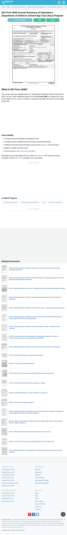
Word (53, 20)
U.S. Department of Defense (10, 202)
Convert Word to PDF (8, 469)
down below (38, 156)
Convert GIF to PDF (8, 477)
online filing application (27, 151)
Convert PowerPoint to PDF (10, 483)
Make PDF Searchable (42, 483)
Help (36, 496)
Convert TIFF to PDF (8, 480)
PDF (39, 20)
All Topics (38, 509)
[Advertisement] (33, 118)
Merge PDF (38, 472)
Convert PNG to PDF (8, 475)
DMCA (37, 498)
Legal (43, 202)
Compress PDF (39, 477)
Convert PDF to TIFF (8, 501)
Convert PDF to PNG (8, 496)
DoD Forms (18, 158)
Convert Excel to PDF (8, 472)
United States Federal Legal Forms (30, 202)
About (37, 493)
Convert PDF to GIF (8, 498)
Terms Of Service (40, 504)
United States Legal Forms (55, 202)
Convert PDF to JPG (8, 493)
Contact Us (38, 506)
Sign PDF (38, 475)
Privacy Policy (39, 501)
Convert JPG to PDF (8, 486)
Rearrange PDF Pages (42, 480)
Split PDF (38, 469)
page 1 (44, 145)
